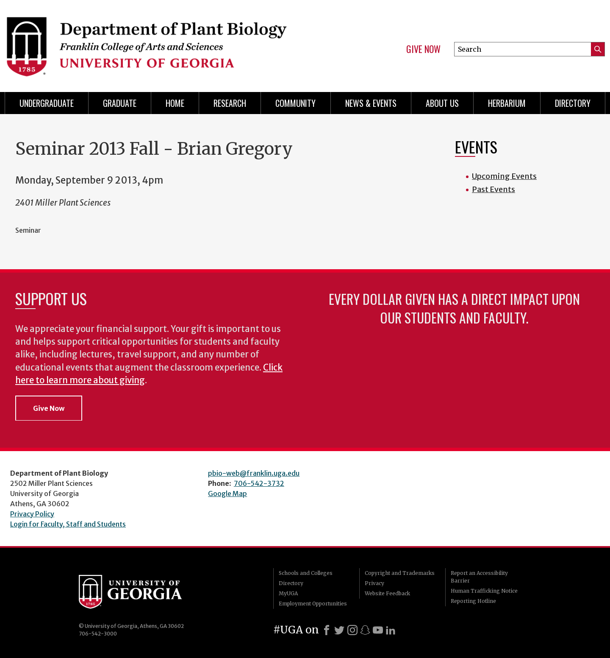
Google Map (227, 493)
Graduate (119, 103)
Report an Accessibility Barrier (479, 577)
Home (175, 103)
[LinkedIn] (390, 630)
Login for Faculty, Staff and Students (68, 524)
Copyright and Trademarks (400, 573)
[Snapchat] (365, 630)
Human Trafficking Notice (484, 591)
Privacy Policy (32, 514)
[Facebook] (327, 630)
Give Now (423, 49)
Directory (573, 103)
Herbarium (507, 103)
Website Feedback (387, 593)
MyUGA (288, 593)
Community (295, 103)
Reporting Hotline (473, 601)
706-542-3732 (259, 483)
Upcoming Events (504, 176)
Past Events (493, 189)
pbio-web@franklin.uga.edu (253, 473)
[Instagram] (352, 630)
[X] (339, 630)
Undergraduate (46, 103)
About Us (442, 103)
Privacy (374, 583)
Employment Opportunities (313, 603)
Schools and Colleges (306, 573)
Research (230, 103)
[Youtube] (378, 630)
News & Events (370, 103)
